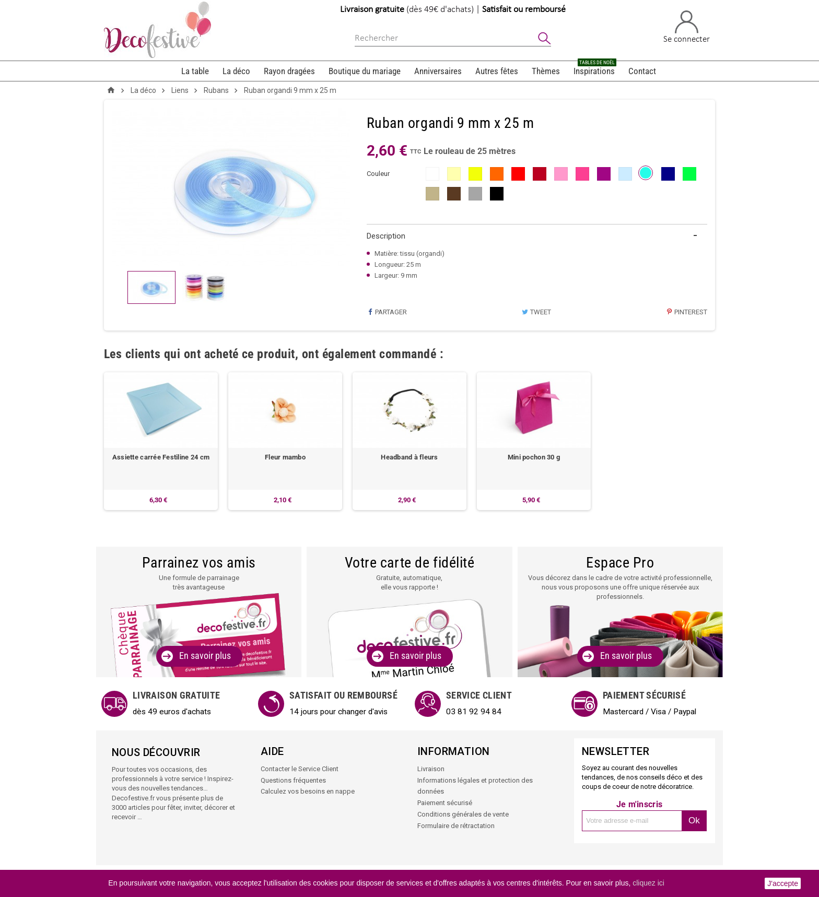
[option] (161, 441)
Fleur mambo (285, 458)
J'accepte (782, 883)
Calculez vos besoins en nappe (308, 791)
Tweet (536, 312)
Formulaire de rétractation (456, 824)
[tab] (537, 236)
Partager (387, 312)
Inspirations (595, 68)
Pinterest (686, 312)
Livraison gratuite (372, 10)
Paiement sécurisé (444, 802)
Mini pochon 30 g (534, 458)
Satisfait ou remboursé (524, 10)
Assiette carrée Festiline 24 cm (160, 458)
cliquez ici (648, 883)
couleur (378, 174)
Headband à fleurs (409, 458)
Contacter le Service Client (299, 769)
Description (386, 236)
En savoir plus (205, 656)
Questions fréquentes (293, 780)
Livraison (430, 769)
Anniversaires (438, 71)
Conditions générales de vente (463, 813)
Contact (642, 71)
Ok (694, 821)
